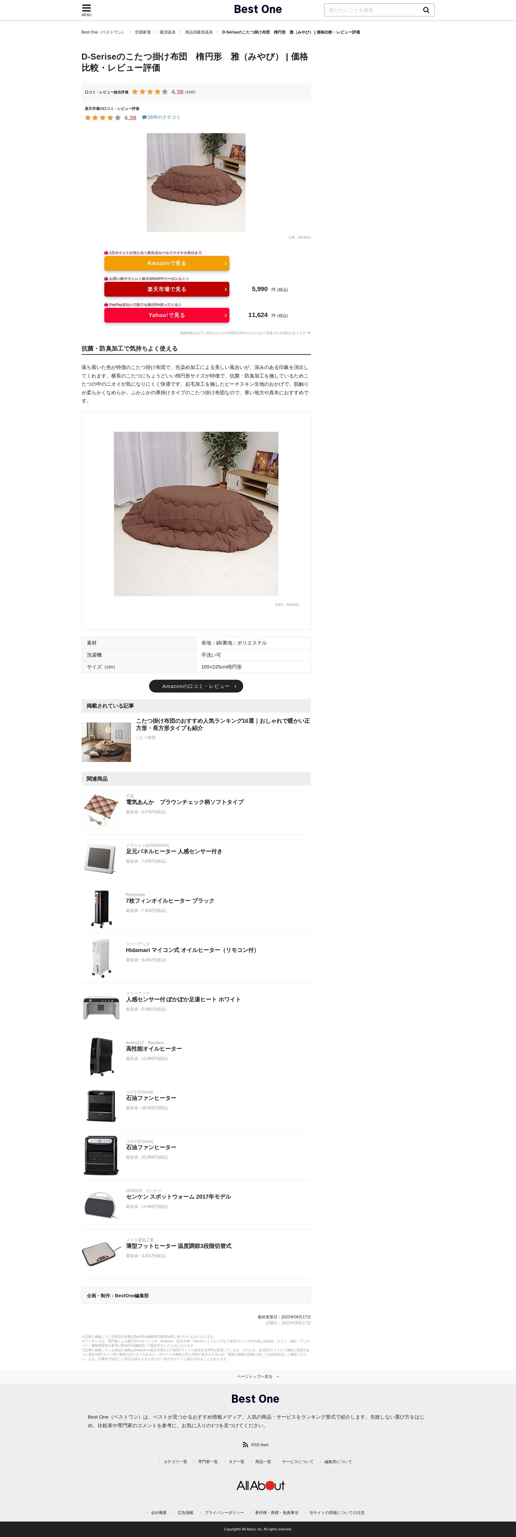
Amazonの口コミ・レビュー (196, 686)
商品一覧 (263, 1461)
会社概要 (159, 1512)
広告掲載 (186, 1512)
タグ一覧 (237, 1461)
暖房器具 (168, 32)
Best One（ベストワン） (104, 32)
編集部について (338, 1461)
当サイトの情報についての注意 (337, 1512)
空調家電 (143, 32)
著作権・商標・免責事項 (276, 1512)
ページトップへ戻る (254, 1376)
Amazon (304, 237)
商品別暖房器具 (199, 32)
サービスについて (298, 1461)
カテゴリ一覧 (175, 1461)
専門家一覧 (208, 1461)
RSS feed (259, 1445)
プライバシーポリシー (224, 1512)
